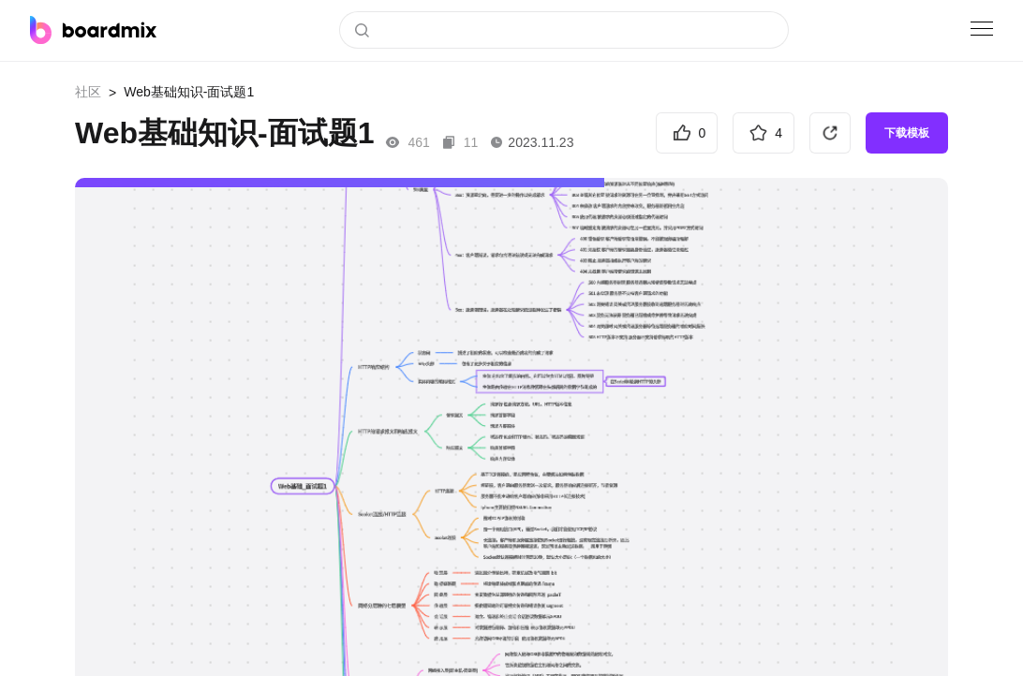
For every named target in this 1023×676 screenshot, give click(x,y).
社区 (88, 91)
